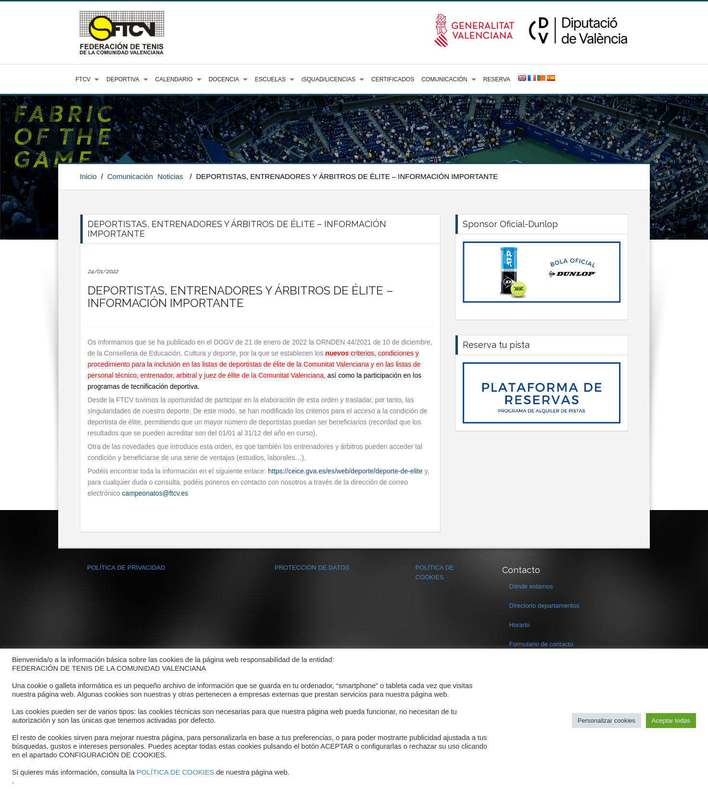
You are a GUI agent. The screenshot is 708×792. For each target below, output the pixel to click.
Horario (519, 624)
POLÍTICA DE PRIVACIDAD (126, 567)
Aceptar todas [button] (671, 720)
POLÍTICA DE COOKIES (175, 772)
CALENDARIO (174, 79)
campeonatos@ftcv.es (155, 493)
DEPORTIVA (122, 79)
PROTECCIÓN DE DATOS (312, 567)
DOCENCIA (224, 79)
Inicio (88, 176)
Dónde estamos (531, 586)
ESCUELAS (270, 79)
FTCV (83, 79)
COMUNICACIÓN (444, 79)
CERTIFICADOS (392, 79)
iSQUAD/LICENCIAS (328, 79)
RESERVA (496, 79)
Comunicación (130, 176)
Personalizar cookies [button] (606, 720)
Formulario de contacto (541, 644)
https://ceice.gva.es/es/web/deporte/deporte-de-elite (345, 471)
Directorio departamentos (544, 605)
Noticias (170, 176)
